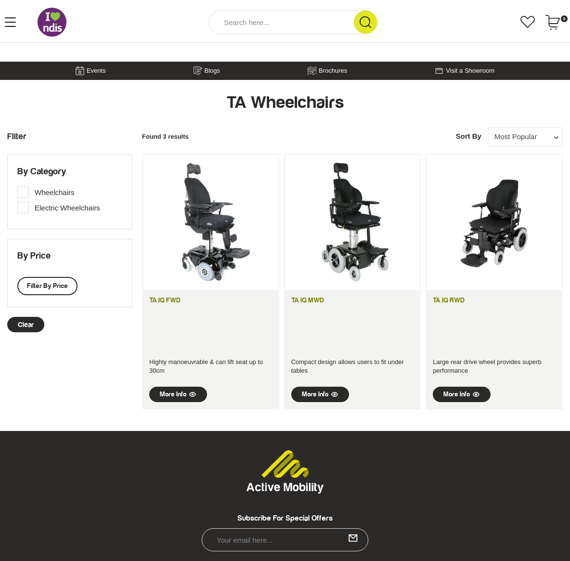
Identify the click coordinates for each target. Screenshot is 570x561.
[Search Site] (365, 22)
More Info (178, 394)
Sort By (468, 136)
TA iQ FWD (165, 300)
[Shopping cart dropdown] (556, 22)
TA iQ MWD (307, 300)
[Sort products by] (525, 136)
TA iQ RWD (449, 300)
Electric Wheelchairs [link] (67, 208)
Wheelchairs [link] (55, 192)
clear (26, 325)
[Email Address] (285, 539)
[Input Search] (281, 22)
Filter (16, 137)
